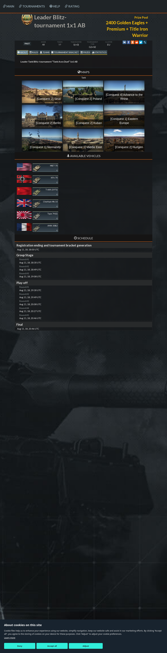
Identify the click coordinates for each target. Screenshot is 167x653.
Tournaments (32, 6)
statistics (99, 52)
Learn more (9, 637)
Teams (45, 52)
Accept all (52, 646)
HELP (55, 6)
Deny (19, 646)
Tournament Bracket (65, 52)
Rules (33, 52)
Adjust (86, 646)
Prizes (85, 52)
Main (8, 6)
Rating (72, 6)
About (23, 52)
